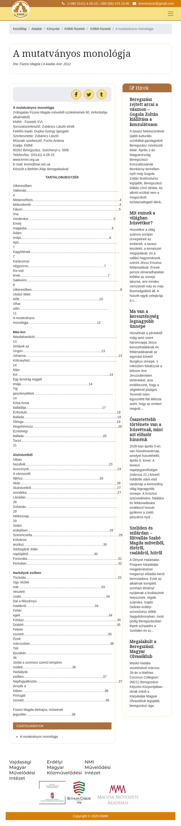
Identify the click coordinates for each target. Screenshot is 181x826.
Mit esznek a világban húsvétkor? (142, 218)
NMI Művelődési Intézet (98, 767)
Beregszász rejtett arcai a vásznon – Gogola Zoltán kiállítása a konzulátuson (144, 112)
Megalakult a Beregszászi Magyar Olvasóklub (143, 649)
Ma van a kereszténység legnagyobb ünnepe (144, 318)
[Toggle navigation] (170, 13)
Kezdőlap (20, 29)
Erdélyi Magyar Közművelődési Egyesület (64, 770)
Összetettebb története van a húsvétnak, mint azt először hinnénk (146, 429)
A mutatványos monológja (39, 736)
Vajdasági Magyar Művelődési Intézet (22, 770)
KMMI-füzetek (100, 29)
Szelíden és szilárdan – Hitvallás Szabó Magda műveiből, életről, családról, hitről (147, 540)
